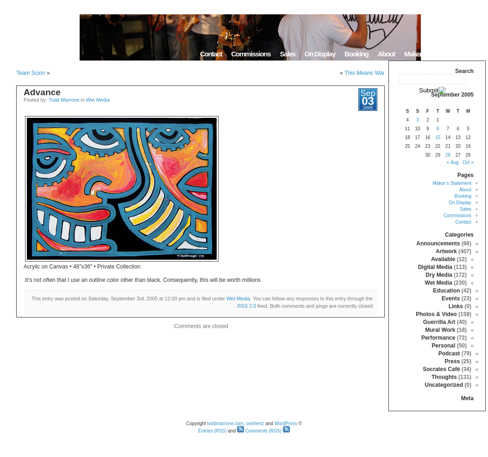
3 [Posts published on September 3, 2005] (417, 119)
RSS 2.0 (247, 306)
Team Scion (30, 73)
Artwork (446, 251)
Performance (438, 338)
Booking (356, 54)
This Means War (364, 73)
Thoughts (444, 377)
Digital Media (435, 267)
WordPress (286, 423)
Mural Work (440, 330)
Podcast (449, 353)
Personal (444, 345)
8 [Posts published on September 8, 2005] (438, 128)
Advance (42, 92)
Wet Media (98, 100)
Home (473, 54)
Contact (211, 54)
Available (443, 259)
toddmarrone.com (225, 423)
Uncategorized (444, 385)
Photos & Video (436, 314)
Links (456, 306)
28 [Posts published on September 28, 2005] (447, 155)
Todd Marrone (64, 100)
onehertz (255, 423)
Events (451, 298)
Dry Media (438, 275)
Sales (287, 54)
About (386, 54)
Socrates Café (441, 369)
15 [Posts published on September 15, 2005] (437, 137)
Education (446, 290)
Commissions (250, 54)
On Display (320, 54)
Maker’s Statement (430, 54)
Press (452, 361)
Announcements (438, 243)
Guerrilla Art (439, 322)
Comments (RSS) (259, 430)
